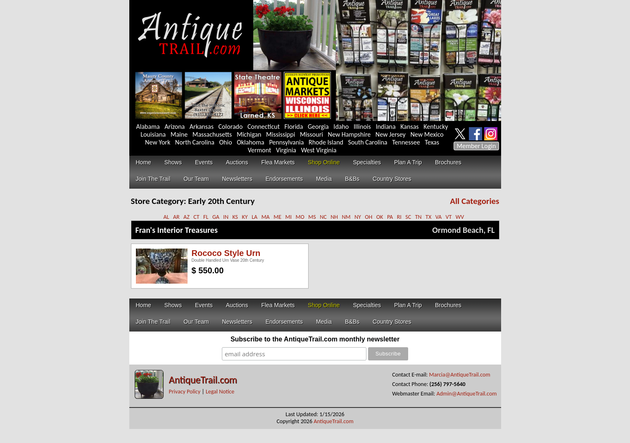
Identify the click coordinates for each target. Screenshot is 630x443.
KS (235, 216)
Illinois (362, 126)
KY (245, 216)
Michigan (249, 134)
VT (449, 216)
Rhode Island (326, 142)
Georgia (318, 126)
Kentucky (435, 126)
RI (399, 216)
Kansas (409, 126)
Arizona (174, 126)
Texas (432, 142)
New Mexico (426, 134)
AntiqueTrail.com (203, 380)
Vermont (259, 150)
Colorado (231, 126)
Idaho (341, 126)
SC (408, 216)
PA (390, 216)
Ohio (225, 142)
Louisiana (153, 134)
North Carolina (194, 142)
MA (266, 216)
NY (357, 216)
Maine (179, 134)
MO (300, 216)
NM (346, 216)
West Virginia (319, 150)
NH (334, 216)
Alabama (148, 126)
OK (379, 216)
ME (277, 216)
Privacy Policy (185, 391)
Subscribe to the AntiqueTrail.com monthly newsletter (315, 339)
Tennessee (406, 142)
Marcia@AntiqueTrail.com (459, 374)
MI (288, 216)
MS (312, 216)
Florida (294, 126)
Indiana (385, 126)
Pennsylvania (286, 142)
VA (438, 216)
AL (166, 216)
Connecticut (263, 126)
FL (205, 216)
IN (225, 216)
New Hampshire (349, 134)
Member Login (476, 146)
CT (196, 216)
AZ (186, 216)
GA (215, 216)
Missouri (311, 134)
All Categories (474, 201)
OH (368, 216)
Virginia (286, 150)
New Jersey (391, 134)
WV (460, 216)
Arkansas (202, 126)
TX (428, 216)
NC (323, 216)
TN (418, 216)
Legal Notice (220, 391)
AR (176, 216)
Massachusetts (212, 134)
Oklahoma (250, 142)
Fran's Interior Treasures (177, 230)
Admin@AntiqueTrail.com (466, 393)
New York (157, 142)
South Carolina (368, 142)
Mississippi (280, 134)
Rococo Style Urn (226, 253)
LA (254, 216)
